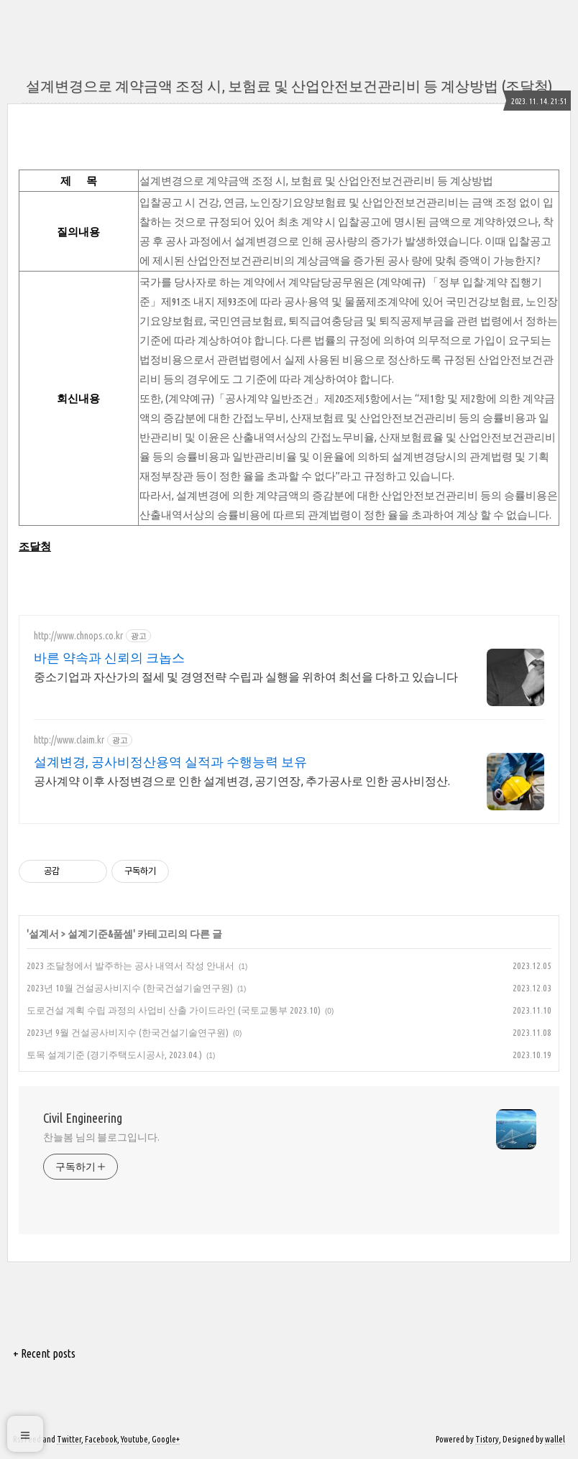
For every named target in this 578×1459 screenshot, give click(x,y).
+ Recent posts (44, 1353)
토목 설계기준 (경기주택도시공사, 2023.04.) (114, 1055)
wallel (555, 1439)
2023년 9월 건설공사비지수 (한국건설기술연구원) (128, 1032)
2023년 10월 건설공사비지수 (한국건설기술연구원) (130, 988)
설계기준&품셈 (100, 934)
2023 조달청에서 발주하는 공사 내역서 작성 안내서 (130, 965)
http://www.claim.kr (69, 740)
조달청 (35, 546)
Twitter (69, 1439)
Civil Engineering (82, 1118)
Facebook (101, 1439)
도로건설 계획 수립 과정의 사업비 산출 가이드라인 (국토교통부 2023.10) (174, 1010)
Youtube (134, 1439)
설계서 (44, 934)
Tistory (487, 1439)
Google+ (166, 1439)
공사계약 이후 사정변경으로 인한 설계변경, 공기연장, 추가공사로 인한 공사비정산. (242, 780)
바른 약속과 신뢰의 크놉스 (109, 657)
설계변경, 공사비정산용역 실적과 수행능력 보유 (170, 761)
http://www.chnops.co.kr (78, 636)
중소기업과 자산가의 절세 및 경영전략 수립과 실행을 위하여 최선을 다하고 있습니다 (246, 676)
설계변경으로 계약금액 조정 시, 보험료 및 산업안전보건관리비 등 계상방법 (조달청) (289, 86)
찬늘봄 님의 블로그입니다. (101, 1137)
